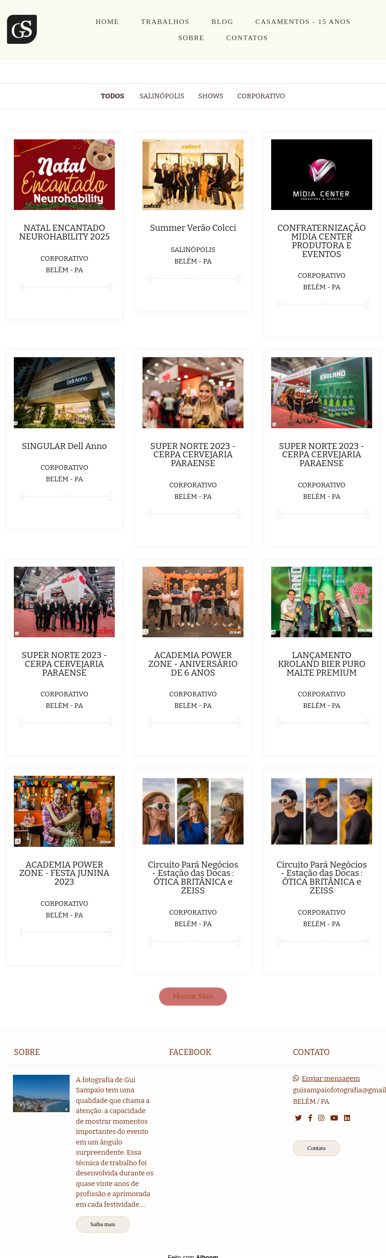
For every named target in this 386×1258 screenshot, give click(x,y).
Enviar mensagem (331, 1078)
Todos (112, 96)
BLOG (223, 21)
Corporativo (261, 96)
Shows (211, 96)
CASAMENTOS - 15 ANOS (303, 21)
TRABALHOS (165, 21)
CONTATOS (247, 38)
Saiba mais (102, 1224)
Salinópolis (161, 96)
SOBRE (191, 38)
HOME (107, 21)
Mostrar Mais (193, 996)
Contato (316, 1148)
